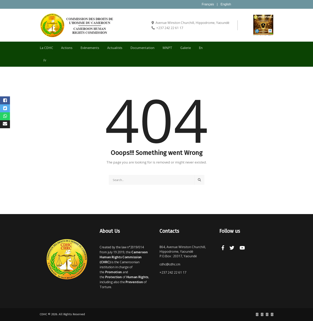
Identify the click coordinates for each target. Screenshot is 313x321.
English (226, 4)
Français (208, 4)
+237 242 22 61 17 (169, 28)
